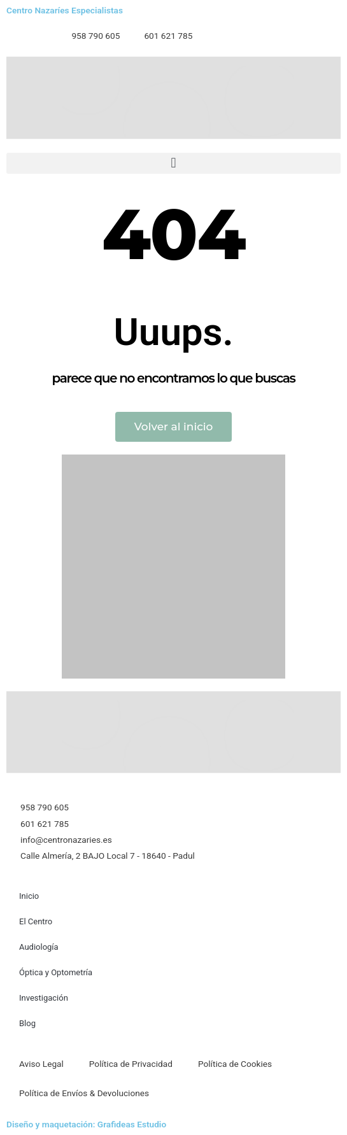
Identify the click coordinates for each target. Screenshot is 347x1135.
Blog (27, 1023)
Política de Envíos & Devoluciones (84, 1093)
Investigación (43, 998)
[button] (173, 163)
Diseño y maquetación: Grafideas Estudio (86, 1124)
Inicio (29, 896)
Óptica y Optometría (55, 972)
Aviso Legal (41, 1064)
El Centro (35, 921)
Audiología (39, 947)
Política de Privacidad (131, 1064)
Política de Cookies (235, 1064)
